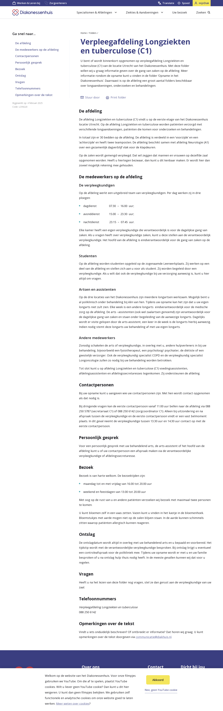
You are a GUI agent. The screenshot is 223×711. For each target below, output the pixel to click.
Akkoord (158, 680)
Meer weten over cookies (72, 703)
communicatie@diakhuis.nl (153, 637)
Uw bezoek (179, 12)
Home (84, 32)
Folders (92, 32)
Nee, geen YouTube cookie (161, 690)
